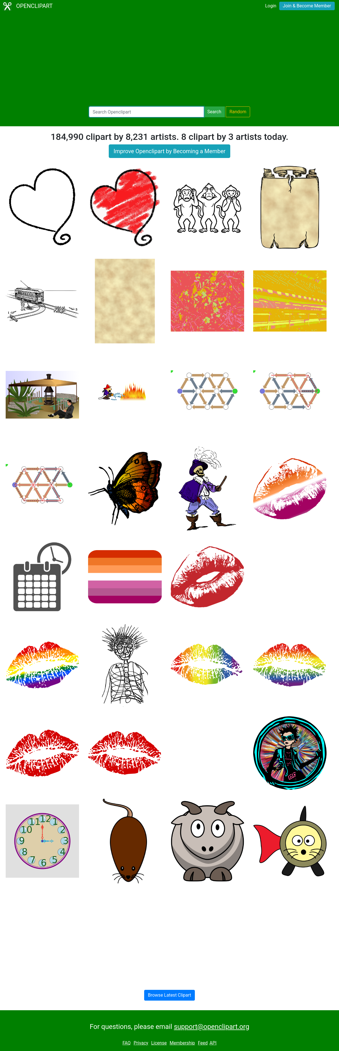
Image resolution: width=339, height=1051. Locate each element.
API (213, 1043)
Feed (203, 1043)
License (159, 1043)
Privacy (141, 1043)
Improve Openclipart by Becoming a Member (169, 151)
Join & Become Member (307, 5)
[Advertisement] (169, 59)
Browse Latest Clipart (169, 995)
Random (237, 111)
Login (270, 5)
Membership (182, 1043)
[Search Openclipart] (146, 111)
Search (214, 111)
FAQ (126, 1043)
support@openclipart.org (211, 1027)
